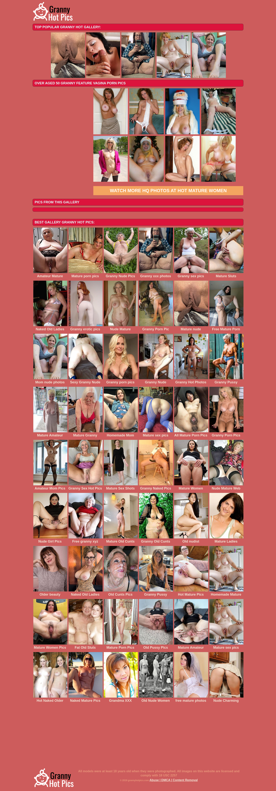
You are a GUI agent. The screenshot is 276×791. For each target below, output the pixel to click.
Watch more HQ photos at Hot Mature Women (168, 190)
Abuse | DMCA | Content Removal (174, 780)
